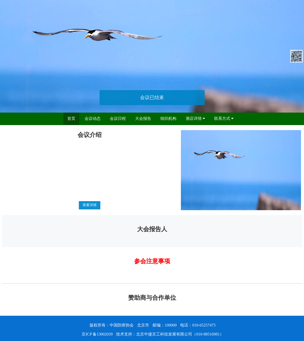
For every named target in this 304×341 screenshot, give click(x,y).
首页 (71, 118)
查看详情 (90, 205)
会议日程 (118, 118)
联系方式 (223, 118)
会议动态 (93, 118)
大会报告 (143, 118)
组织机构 (168, 118)
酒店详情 (195, 118)
